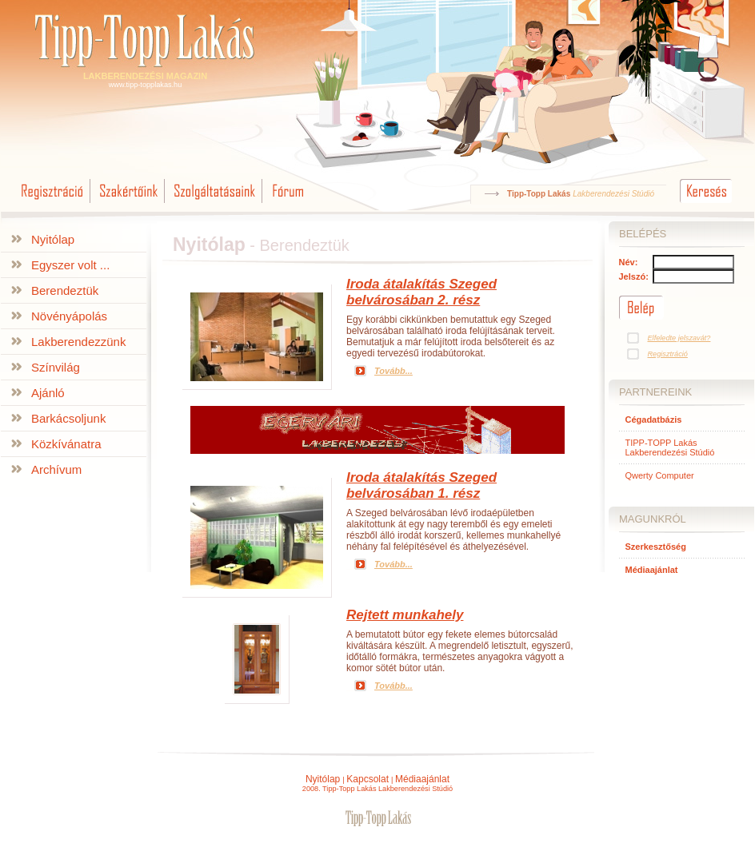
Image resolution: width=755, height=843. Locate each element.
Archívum (56, 469)
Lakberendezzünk (78, 341)
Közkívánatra (66, 444)
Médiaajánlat (422, 779)
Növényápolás (69, 316)
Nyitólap (52, 239)
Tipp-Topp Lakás (538, 193)
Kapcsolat (367, 779)
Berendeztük (64, 290)
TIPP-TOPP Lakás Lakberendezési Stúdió (670, 447)
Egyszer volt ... (70, 265)
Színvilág (55, 367)
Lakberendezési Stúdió (613, 193)
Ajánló (48, 393)
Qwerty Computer (659, 475)
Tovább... (393, 371)
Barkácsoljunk (68, 418)
